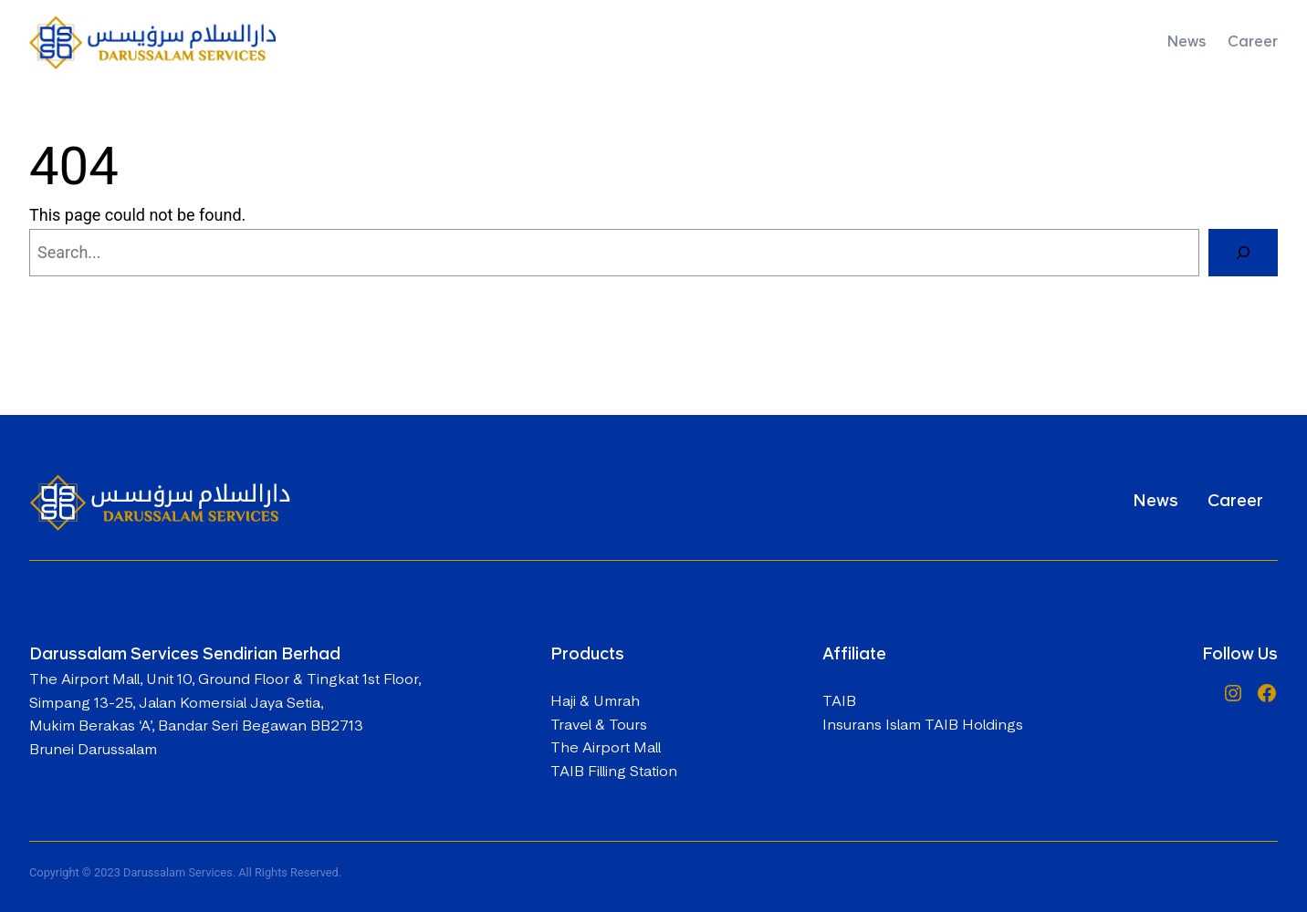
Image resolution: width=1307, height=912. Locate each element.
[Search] (1243, 252)
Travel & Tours (598, 724)
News (1155, 500)
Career (1235, 500)
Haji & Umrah (595, 701)
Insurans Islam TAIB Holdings (922, 724)
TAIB (839, 701)
